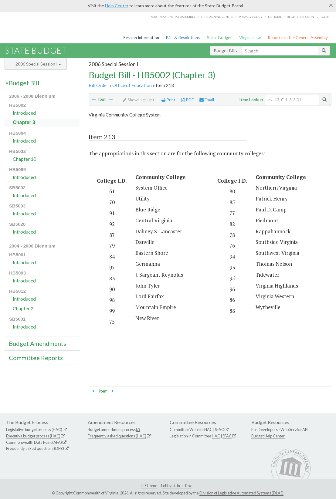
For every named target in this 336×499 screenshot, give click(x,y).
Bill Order (98, 85)
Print (168, 99)
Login (325, 17)
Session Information (141, 37)
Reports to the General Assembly (298, 37)
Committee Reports (36, 357)
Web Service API (294, 429)
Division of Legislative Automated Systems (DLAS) (241, 493)
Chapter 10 (24, 159)
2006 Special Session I (38, 63)
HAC (208, 429)
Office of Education (132, 85)
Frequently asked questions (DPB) (35, 448)
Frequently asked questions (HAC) (117, 435)
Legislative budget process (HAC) (34, 429)
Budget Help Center (268, 435)
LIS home (275, 17)
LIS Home (149, 485)
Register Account (301, 17)
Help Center (116, 5)
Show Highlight (138, 99)
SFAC (219, 429)
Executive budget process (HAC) (33, 435)
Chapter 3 (24, 122)
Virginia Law (250, 37)
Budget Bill (226, 50)
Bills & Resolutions (183, 37)
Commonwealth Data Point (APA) (34, 442)
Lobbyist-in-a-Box (176, 485)
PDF (187, 99)
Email (206, 99)
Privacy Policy (251, 17)
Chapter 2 (23, 308)
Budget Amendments (37, 343)
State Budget (219, 37)
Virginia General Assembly (173, 17)
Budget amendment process (112, 429)
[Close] (331, 5)
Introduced (24, 113)
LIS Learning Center (217, 17)
